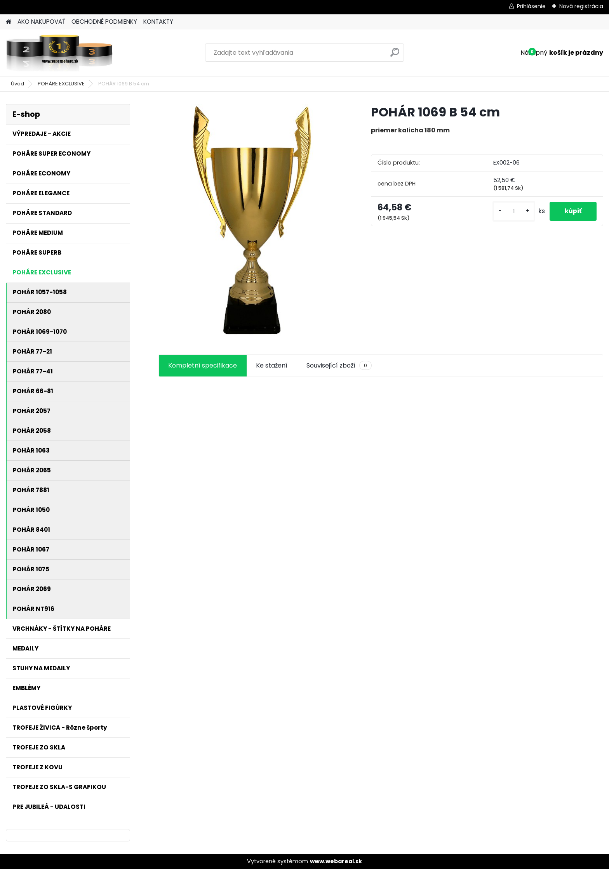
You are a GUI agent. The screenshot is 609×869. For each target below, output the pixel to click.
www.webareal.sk (336, 861)
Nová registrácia (581, 6)
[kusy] (512, 211)
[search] (394, 55)
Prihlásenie (531, 6)
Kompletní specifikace (202, 365)
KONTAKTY (158, 21)
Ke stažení (271, 365)
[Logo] (59, 52)
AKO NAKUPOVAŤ (41, 21)
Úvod (17, 83)
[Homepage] (8, 21)
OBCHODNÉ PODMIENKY (104, 21)
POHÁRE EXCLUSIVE (61, 83)
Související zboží (339, 365)
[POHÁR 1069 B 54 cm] (252, 220)
